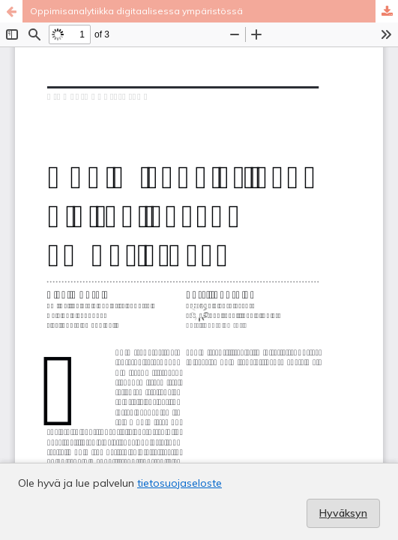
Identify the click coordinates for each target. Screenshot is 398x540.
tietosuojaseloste (179, 483)
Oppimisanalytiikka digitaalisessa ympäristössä (136, 10)
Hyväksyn (343, 513)
